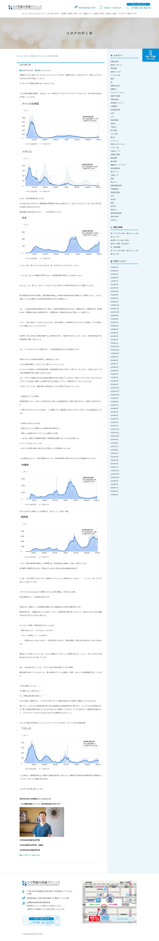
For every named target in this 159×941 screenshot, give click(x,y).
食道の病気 (115, 216)
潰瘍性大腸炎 (115, 154)
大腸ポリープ (115, 151)
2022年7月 (114, 405)
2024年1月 (114, 343)
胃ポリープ (115, 172)
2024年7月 (114, 322)
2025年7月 (114, 281)
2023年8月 (114, 360)
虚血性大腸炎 (115, 96)
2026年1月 (114, 274)
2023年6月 (114, 367)
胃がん (113, 137)
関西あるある (115, 85)
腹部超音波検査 (116, 213)
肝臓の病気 (115, 61)
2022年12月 (115, 388)
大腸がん (114, 127)
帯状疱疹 (114, 68)
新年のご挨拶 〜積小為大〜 (120, 244)
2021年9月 (114, 439)
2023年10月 (115, 353)
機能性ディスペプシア (118, 165)
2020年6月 (114, 491)
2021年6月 (114, 450)
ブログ (26, 56)
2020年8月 (114, 484)
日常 (112, 196)
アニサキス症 (115, 75)
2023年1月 (114, 384)
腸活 (112, 79)
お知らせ (114, 220)
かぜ (112, 116)
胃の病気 (114, 130)
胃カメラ (77, 13)
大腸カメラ (87, 13)
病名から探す (111, 13)
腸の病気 (114, 161)
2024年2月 (114, 339)
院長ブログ (132, 13)
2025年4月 (114, 291)
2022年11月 (115, 391)
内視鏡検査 (115, 189)
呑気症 (113, 123)
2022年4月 (114, 415)
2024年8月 (114, 319)
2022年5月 (114, 412)
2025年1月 (114, 302)
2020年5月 (114, 495)
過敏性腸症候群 (116, 185)
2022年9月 (114, 398)
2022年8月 (114, 401)
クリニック (115, 141)
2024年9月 (114, 315)
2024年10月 (115, 312)
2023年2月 (114, 381)
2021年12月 (115, 429)
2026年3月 (114, 267)
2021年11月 (115, 432)
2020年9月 (114, 481)
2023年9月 (114, 357)
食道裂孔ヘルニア (117, 103)
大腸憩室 (114, 106)
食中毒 (113, 206)
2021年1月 (114, 467)
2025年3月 (114, 295)
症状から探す (99, 13)
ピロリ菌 (114, 134)
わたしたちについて (37, 13)
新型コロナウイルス (38, 56)
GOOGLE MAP (122, 919)
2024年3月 (114, 336)
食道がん (114, 209)
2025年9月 (114, 277)
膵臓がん (114, 89)
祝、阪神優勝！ (116, 247)
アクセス (122, 13)
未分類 (113, 199)
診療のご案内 (67, 13)
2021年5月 (114, 453)
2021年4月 (114, 457)
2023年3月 (114, 377)
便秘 (112, 178)
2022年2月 (114, 422)
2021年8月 (114, 443)
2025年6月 (114, 284)
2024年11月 (115, 308)
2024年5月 (114, 329)
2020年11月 (115, 474)
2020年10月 (115, 477)
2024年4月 (114, 333)
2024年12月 (115, 305)
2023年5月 (114, 370)
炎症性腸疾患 (115, 168)
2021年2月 (114, 463)
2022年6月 (114, 408)
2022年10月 (115, 395)
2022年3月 (114, 419)
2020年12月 (115, 470)
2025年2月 (114, 298)
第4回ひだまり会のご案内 (120, 240)
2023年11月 (115, 350)
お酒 (112, 113)
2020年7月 (114, 488)
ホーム (25, 13)
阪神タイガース (116, 65)
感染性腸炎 (115, 120)
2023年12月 (115, 346)
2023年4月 (114, 374)
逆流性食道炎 (115, 110)
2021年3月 (114, 460)
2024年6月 (114, 326)
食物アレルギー (116, 72)
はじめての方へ (53, 13)
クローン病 (115, 147)
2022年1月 (114, 426)
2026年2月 (114, 271)
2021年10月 (115, 436)
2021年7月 (114, 446)
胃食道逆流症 (115, 192)
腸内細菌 (114, 158)
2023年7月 (114, 364)
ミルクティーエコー (118, 92)
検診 (112, 203)
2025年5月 (114, 288)
